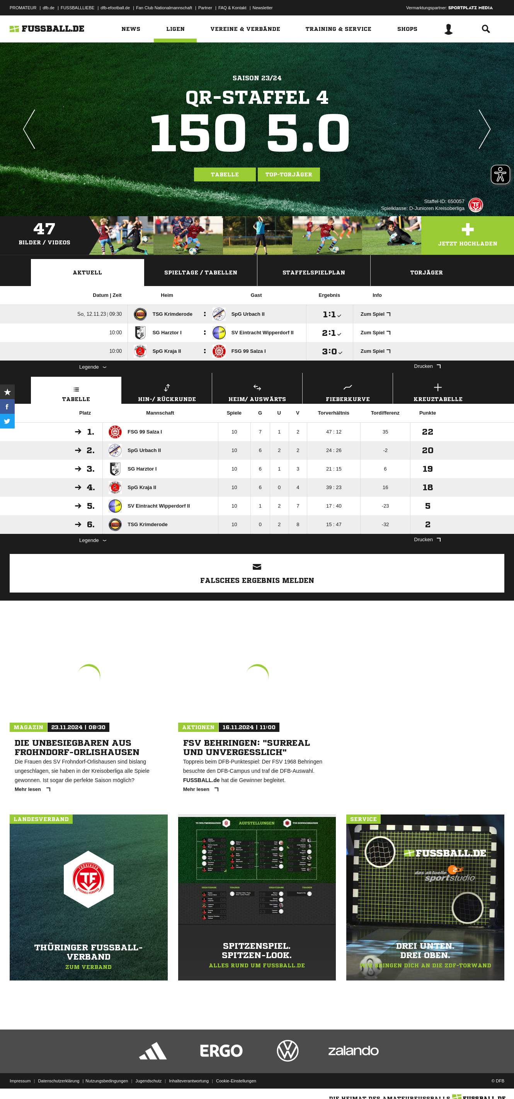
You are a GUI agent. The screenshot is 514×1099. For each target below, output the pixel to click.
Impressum (20, 1081)
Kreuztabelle (438, 391)
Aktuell (87, 272)
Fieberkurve (347, 391)
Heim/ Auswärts (257, 391)
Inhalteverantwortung (189, 1081)
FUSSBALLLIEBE (77, 7)
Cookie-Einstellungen (236, 1081)
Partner (205, 7)
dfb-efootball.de (115, 7)
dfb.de (48, 7)
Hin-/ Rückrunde (167, 391)
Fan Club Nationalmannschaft (164, 7)
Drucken (427, 366)
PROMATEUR (23, 7)
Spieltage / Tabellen (200, 272)
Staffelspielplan (314, 272)
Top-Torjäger (289, 174)
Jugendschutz (148, 1081)
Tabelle (225, 174)
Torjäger (426, 272)
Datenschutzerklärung (58, 1081)
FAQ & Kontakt (232, 7)
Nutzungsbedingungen (106, 1081)
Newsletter (263, 7)
